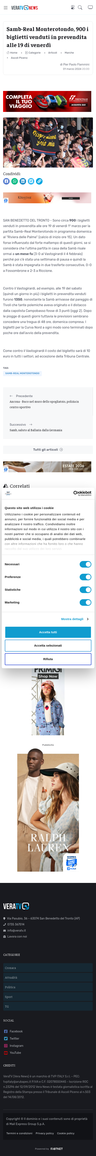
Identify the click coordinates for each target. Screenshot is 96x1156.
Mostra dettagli (72, 619)
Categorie (33, 52)
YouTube (12, 1053)
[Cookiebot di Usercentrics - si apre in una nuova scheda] (73, 493)
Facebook (13, 1031)
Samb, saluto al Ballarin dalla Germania (36, 430)
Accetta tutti (48, 632)
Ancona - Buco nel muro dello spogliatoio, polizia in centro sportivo (44, 404)
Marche (69, 52)
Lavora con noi (15, 936)
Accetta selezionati (48, 645)
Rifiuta (48, 659)
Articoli (52, 52)
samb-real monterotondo (22, 373)
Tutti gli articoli (48, 450)
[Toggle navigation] (5, 8)
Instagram (13, 1046)
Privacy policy (45, 1133)
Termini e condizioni (19, 1133)
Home (12, 52)
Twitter (11, 1039)
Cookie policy (65, 1133)
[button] (83, 7)
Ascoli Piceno (19, 57)
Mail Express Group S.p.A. (27, 1124)
